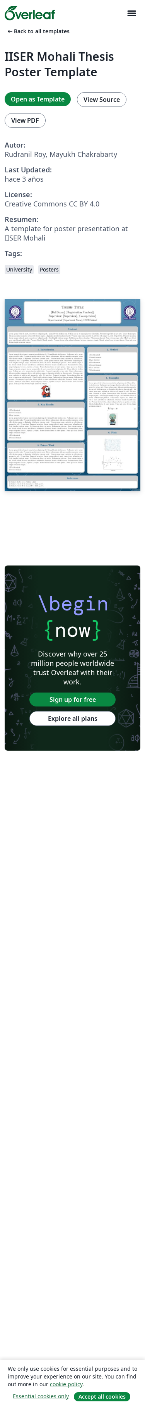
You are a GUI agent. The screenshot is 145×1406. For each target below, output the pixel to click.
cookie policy (66, 1384)
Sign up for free (72, 699)
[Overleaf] (30, 13)
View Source (102, 99)
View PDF (25, 120)
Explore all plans (72, 718)
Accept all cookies (102, 1396)
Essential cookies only (41, 1396)
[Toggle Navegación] (131, 13)
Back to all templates (38, 31)
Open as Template (38, 99)
